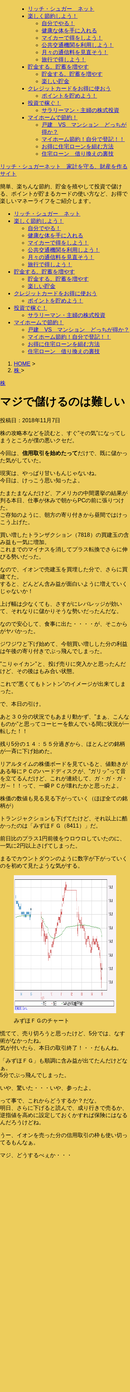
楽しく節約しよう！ (53, 16)
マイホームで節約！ (53, 117)
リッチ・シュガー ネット (61, 9)
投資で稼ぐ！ (44, 103)
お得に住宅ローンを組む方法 (78, 146)
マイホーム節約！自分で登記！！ (83, 139)
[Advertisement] (65, 1229)
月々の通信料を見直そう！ (75, 52)
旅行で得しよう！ (64, 59)
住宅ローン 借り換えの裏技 (78, 154)
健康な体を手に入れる (69, 30)
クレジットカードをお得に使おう (69, 88)
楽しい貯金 (55, 81)
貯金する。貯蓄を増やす (58, 67)
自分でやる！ (58, 23)
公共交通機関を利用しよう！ (78, 45)
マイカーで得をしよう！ (72, 38)
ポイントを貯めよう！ (69, 96)
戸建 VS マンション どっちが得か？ (78, 330)
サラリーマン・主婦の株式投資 (80, 110)
